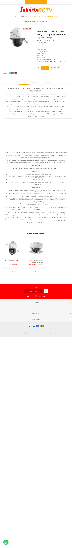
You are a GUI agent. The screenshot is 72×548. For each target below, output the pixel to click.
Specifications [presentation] (35, 83)
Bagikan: (5, 73)
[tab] (24, 83)
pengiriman (53, 333)
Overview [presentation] (24, 83)
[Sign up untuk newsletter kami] (33, 291)
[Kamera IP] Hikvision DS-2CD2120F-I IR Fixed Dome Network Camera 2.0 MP (36, 262)
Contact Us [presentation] (47, 83)
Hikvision (43, 28)
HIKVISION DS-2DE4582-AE (12, 261)
